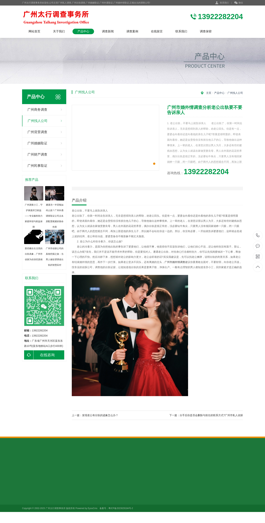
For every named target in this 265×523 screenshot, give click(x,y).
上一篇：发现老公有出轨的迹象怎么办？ (95, 415)
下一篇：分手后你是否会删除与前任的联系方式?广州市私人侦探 (206, 415)
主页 (208, 92)
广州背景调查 (37, 132)
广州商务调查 (37, 109)
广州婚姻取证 (37, 143)
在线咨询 (39, 355)
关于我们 (59, 31)
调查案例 (132, 31)
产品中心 (83, 31)
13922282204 (258, 235)
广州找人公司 (37, 121)
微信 (238, 3)
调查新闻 (108, 31)
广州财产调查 (37, 154)
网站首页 (34, 31)
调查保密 (206, 31)
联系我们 (224, 2)
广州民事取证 (37, 166)
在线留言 (157, 31)
